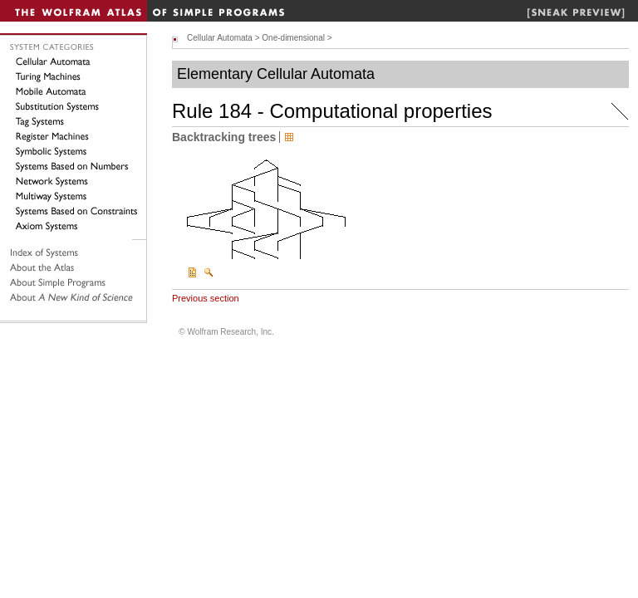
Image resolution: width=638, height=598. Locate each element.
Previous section (205, 298)
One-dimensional (293, 37)
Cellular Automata (220, 37)
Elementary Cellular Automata (276, 74)
